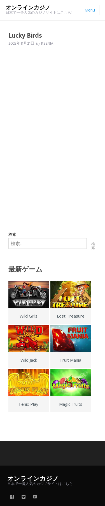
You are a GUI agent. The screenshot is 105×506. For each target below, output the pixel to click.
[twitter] (23, 497)
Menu (90, 10)
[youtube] (35, 497)
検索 (12, 234)
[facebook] (12, 497)
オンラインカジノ (28, 8)
